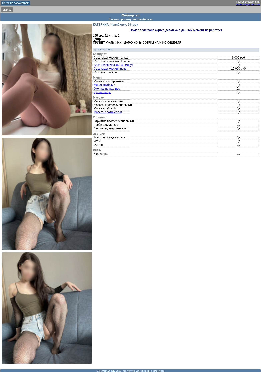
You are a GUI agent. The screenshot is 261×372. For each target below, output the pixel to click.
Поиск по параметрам (15, 3)
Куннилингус (102, 92)
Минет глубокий (104, 85)
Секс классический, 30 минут (113, 65)
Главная (7, 9)
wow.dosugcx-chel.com (248, 4)
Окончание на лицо (107, 88)
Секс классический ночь (110, 68)
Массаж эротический (108, 112)
